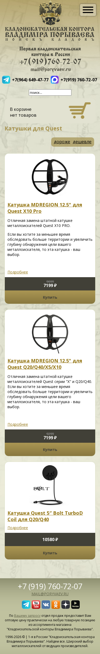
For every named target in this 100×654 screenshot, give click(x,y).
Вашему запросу (27, 615)
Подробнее (17, 272)
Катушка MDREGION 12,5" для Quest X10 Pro (44, 207)
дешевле (82, 142)
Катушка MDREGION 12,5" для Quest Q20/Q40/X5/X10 (44, 363)
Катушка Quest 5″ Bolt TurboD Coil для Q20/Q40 (45, 516)
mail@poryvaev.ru (50, 593)
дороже (62, 142)
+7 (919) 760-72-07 (50, 586)
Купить (50, 297)
